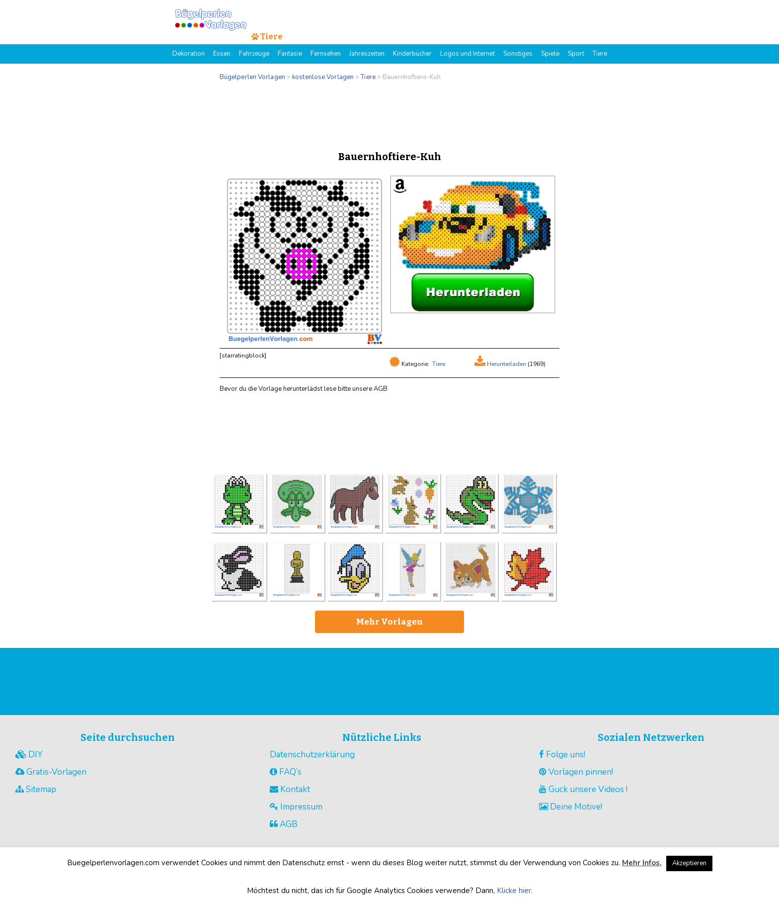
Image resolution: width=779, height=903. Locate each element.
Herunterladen (505, 364)
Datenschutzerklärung (312, 754)
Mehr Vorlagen (389, 622)
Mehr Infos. (642, 863)
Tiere (438, 364)
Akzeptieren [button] (689, 863)
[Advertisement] (389, 113)
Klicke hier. (515, 891)
